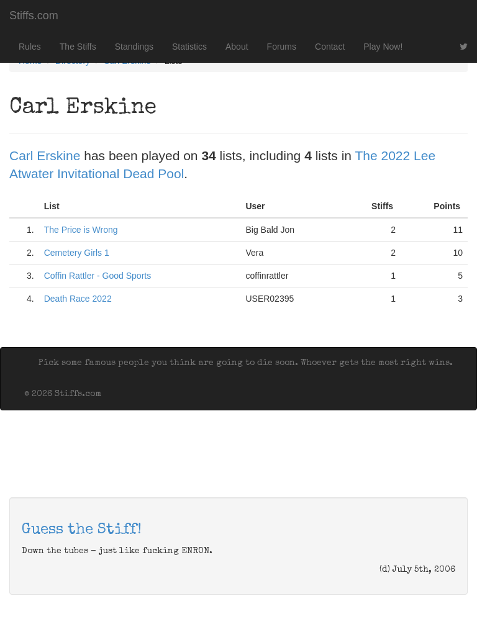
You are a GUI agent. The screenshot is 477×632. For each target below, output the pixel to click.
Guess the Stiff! (82, 530)
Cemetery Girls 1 (76, 253)
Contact (330, 47)
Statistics (189, 47)
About (236, 47)
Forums (281, 47)
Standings (134, 47)
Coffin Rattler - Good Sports (97, 276)
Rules (30, 47)
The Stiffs (78, 47)
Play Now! (382, 47)
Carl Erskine (44, 155)
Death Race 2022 (78, 299)
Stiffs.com (33, 15)
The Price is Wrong (81, 230)
